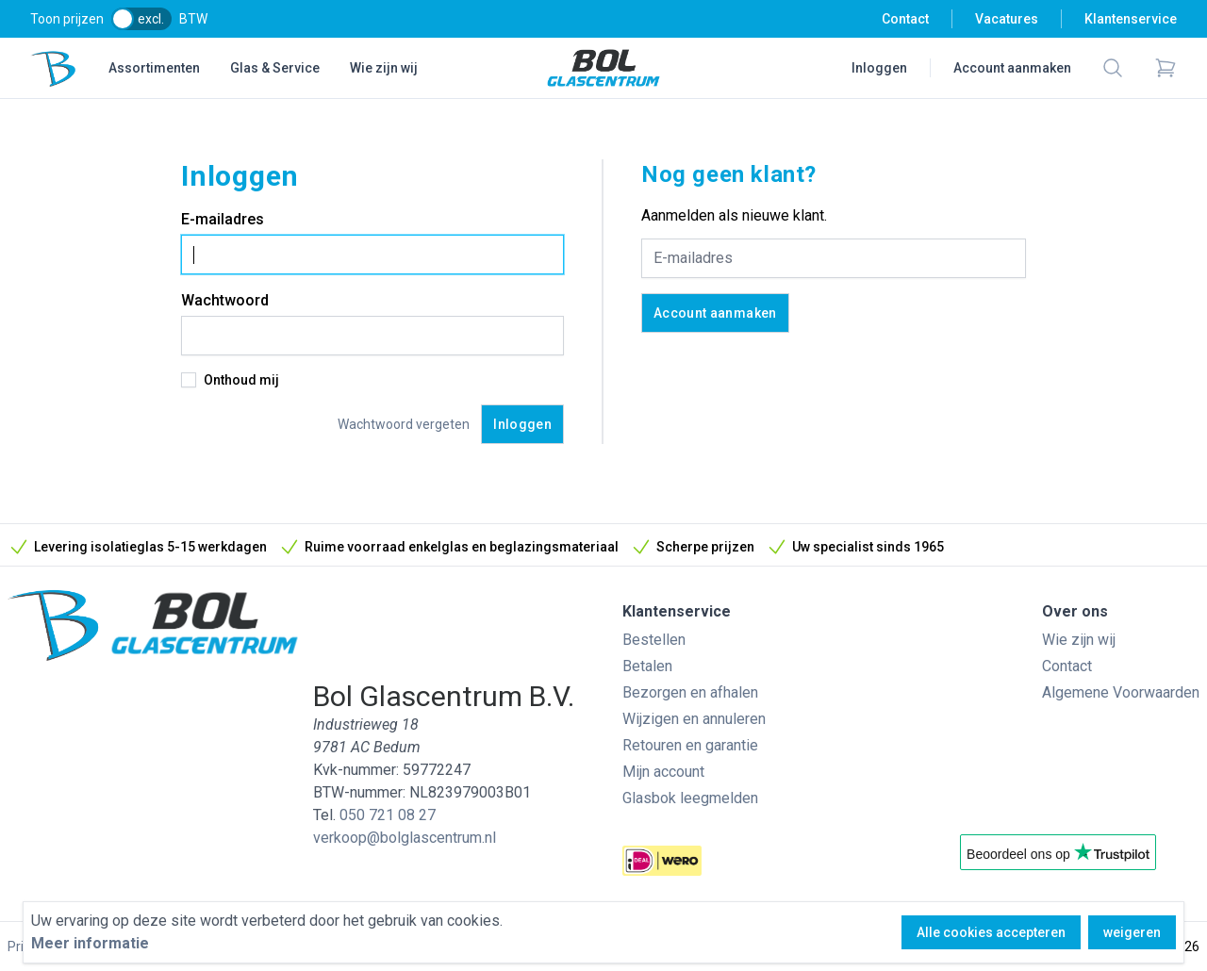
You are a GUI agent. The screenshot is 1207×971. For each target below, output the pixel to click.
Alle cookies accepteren (991, 932)
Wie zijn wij (384, 67)
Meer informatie (90, 943)
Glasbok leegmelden (690, 798)
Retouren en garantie (690, 745)
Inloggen (879, 67)
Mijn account (663, 772)
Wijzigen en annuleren (694, 719)
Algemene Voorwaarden (1120, 692)
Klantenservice (1130, 18)
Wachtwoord (225, 300)
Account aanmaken (1012, 67)
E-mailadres (222, 219)
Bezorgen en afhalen (690, 692)
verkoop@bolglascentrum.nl (404, 838)
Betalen (647, 666)
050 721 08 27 (387, 815)
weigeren (1132, 932)
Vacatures (1006, 18)
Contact (905, 18)
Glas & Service (275, 67)
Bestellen (654, 640)
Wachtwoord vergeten (404, 424)
